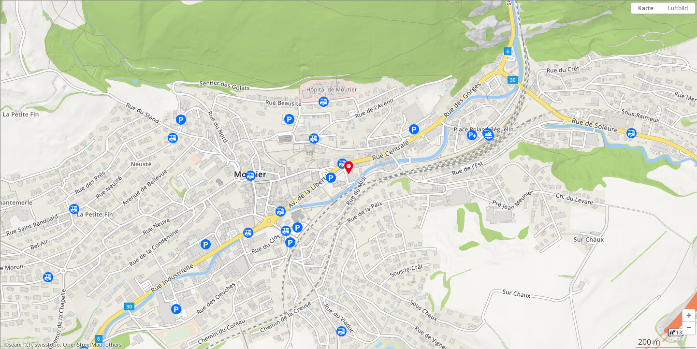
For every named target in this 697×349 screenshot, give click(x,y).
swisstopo (47, 344)
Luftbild (678, 8)
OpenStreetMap (82, 344)
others (113, 344)
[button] (688, 315)
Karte (645, 8)
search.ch (20, 344)
